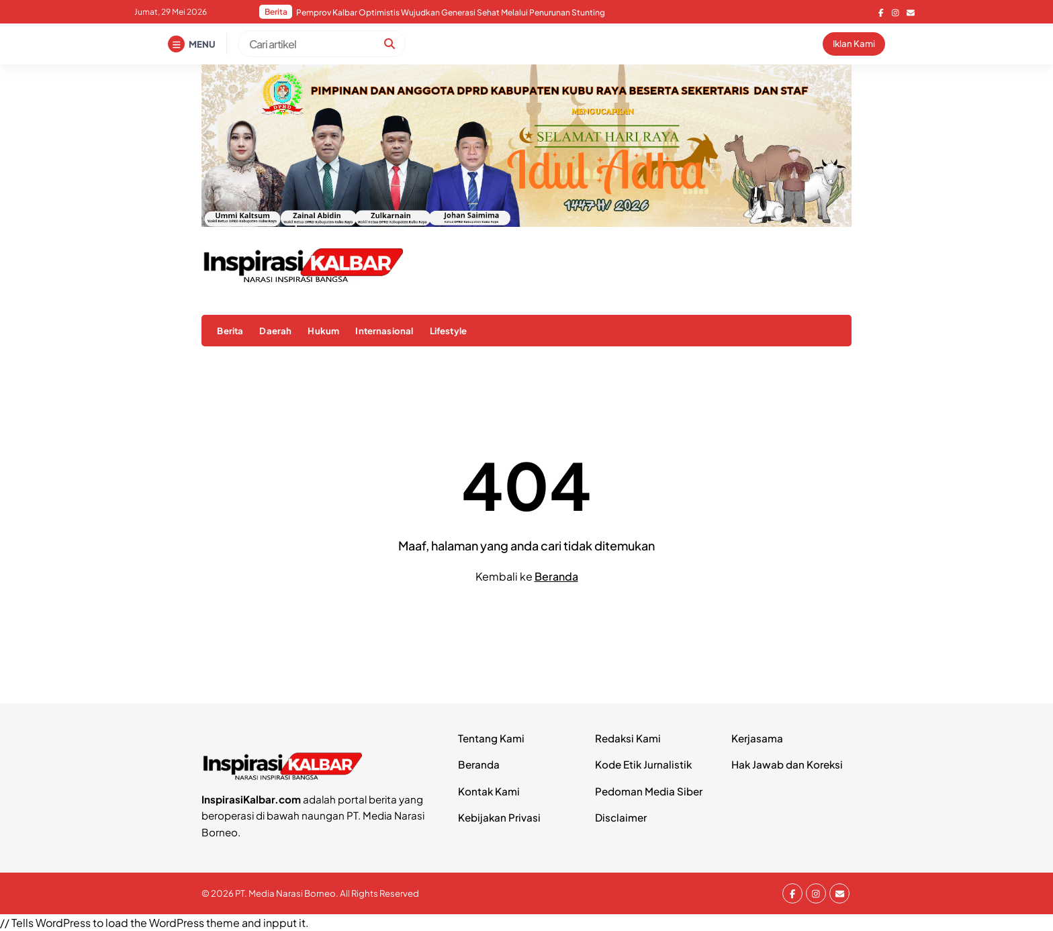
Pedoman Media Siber (648, 791)
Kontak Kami (489, 791)
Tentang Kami (491, 738)
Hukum (323, 330)
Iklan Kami (854, 43)
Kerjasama (757, 738)
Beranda (556, 576)
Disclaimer (621, 817)
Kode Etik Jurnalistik (643, 764)
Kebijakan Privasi (499, 817)
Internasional (384, 330)
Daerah (275, 330)
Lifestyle (448, 330)
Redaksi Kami (628, 738)
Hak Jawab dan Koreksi (787, 764)
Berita (230, 330)
